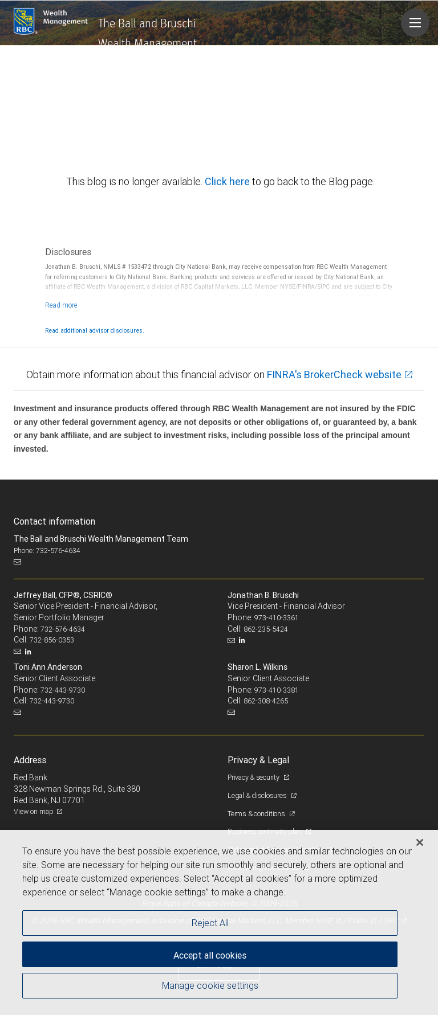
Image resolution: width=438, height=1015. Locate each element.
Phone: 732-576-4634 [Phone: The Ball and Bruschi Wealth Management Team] (47, 550)
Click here (228, 181)
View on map (34, 811)
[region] (219, 922)
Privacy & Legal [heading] (258, 760)
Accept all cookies (209, 955)
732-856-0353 (52, 640)
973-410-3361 (276, 618)
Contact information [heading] (54, 521)
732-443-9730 (62, 690)
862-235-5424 (266, 629)
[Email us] (18, 561)
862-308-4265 (266, 701)
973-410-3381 (276, 690)
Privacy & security (254, 777)
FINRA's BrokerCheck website (334, 374)
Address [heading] (30, 760)
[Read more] (61, 305)
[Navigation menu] (415, 23)
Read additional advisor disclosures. (94, 330)
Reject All (210, 922)
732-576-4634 (62, 629)
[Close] (419, 842)
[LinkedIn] (29, 651)
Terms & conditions (257, 813)
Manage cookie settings (210, 985)
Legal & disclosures (258, 795)
